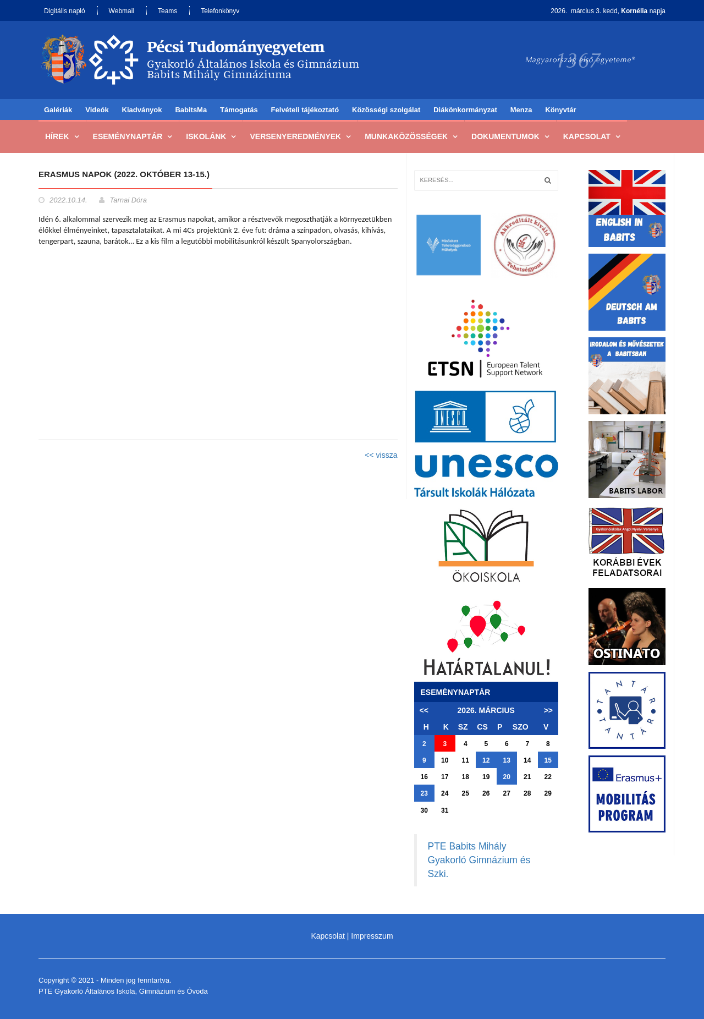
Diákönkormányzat (465, 110)
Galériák (58, 110)
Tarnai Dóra (127, 200)
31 (444, 810)
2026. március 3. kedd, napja (608, 11)
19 (486, 777)
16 (424, 777)
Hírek (57, 136)
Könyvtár (560, 110)
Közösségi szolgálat (386, 110)
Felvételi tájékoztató (305, 110)
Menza (521, 110)
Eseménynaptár (128, 136)
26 (486, 793)
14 (527, 760)
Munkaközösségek (406, 136)
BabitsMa (191, 110)
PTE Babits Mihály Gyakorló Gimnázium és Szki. (479, 860)
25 (465, 793)
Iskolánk (206, 136)
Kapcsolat (586, 136)
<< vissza (381, 455)
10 (444, 760)
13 (506, 760)
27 (506, 793)
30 (424, 810)
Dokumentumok (505, 136)
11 (465, 760)
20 (506, 777)
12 (486, 760)
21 (527, 777)
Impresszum (372, 936)
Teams (167, 11)
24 (444, 793)
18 (465, 777)
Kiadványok (142, 110)
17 (444, 777)
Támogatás (239, 110)
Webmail (121, 11)
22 (548, 777)
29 (548, 793)
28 (527, 793)
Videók (96, 110)
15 (548, 760)
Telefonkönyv (220, 11)
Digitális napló (64, 11)
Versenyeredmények (295, 136)
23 (424, 793)
